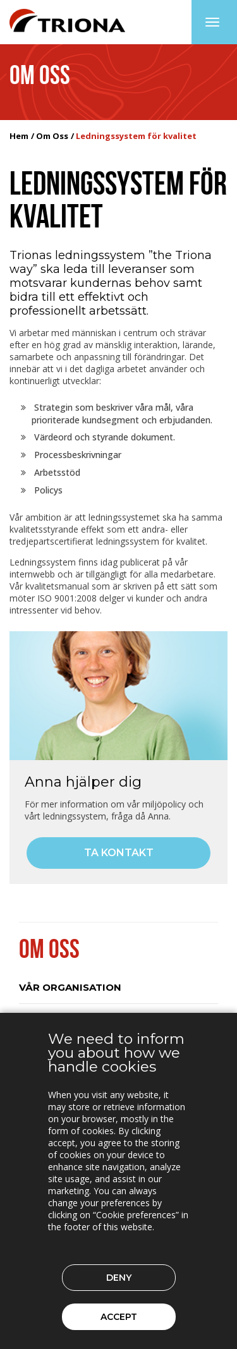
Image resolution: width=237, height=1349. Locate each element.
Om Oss (52, 136)
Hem (18, 136)
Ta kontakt (119, 853)
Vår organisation (70, 987)
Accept (118, 1316)
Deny (118, 1277)
